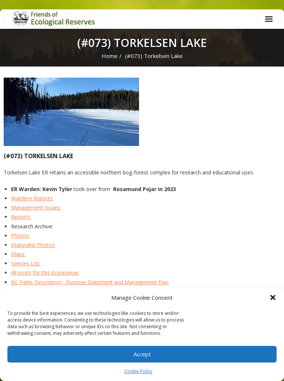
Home (110, 55)
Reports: (21, 216)
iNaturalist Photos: (33, 244)
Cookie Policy (138, 371)
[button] (273, 297)
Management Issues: (36, 207)
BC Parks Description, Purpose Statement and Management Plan (90, 282)
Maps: (18, 254)
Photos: (20, 235)
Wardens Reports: (32, 198)
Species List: (25, 263)
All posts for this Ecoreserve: (45, 272)
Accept (142, 354)
